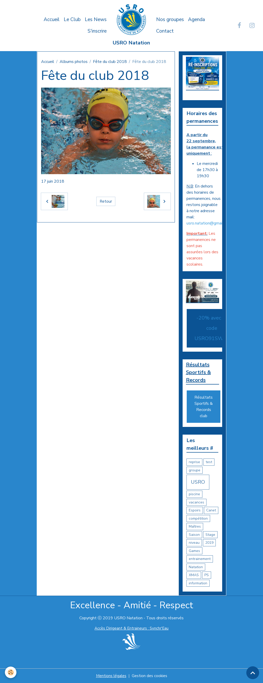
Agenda (196, 19)
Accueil (52, 19)
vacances (196, 502)
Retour (106, 201)
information (198, 583)
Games (194, 550)
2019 (209, 542)
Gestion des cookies (150, 676)
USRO (198, 482)
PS (206, 575)
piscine (194, 494)
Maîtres (195, 526)
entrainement (200, 558)
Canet (211, 510)
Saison (194, 534)
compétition (198, 518)
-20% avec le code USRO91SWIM (211, 327)
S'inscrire (97, 31)
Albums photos (74, 61)
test (209, 462)
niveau (194, 542)
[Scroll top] (252, 672)
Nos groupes (170, 19)
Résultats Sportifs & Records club (203, 407)
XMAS (194, 575)
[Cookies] (11, 672)
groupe (194, 469)
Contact (165, 31)
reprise (194, 462)
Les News (96, 19)
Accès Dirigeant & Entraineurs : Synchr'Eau (131, 628)
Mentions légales (110, 676)
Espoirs (195, 510)
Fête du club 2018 (110, 61)
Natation (196, 566)
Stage (210, 534)
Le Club (72, 19)
